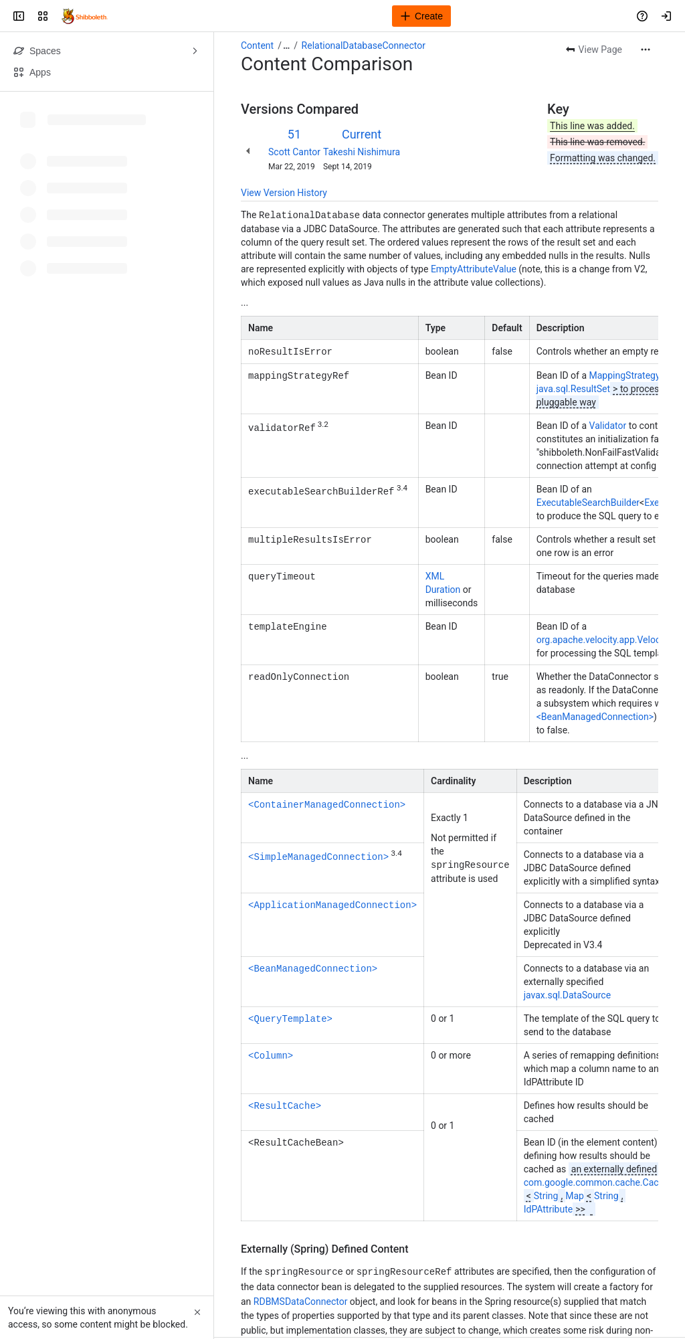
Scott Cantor (294, 152)
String (546, 1194)
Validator (608, 424)
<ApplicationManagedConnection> (332, 903)
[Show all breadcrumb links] (286, 45)
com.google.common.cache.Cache (596, 1181)
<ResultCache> (284, 1103)
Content (257, 45)
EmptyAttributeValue (473, 268)
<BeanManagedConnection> (595, 715)
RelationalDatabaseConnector (363, 45)
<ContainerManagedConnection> (326, 802)
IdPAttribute (548, 1207)
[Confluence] (84, 16)
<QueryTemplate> (290, 1016)
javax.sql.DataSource (567, 993)
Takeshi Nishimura (361, 152)
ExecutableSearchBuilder (588, 501)
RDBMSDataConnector (301, 1300)
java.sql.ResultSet (573, 387)
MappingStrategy (624, 374)
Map (574, 1194)
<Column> (270, 1053)
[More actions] (645, 49)
